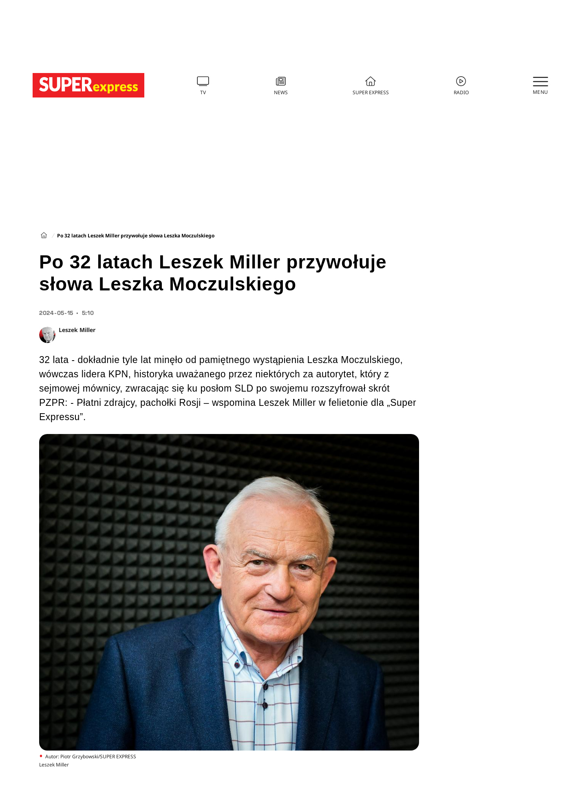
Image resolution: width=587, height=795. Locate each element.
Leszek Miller (77, 330)
